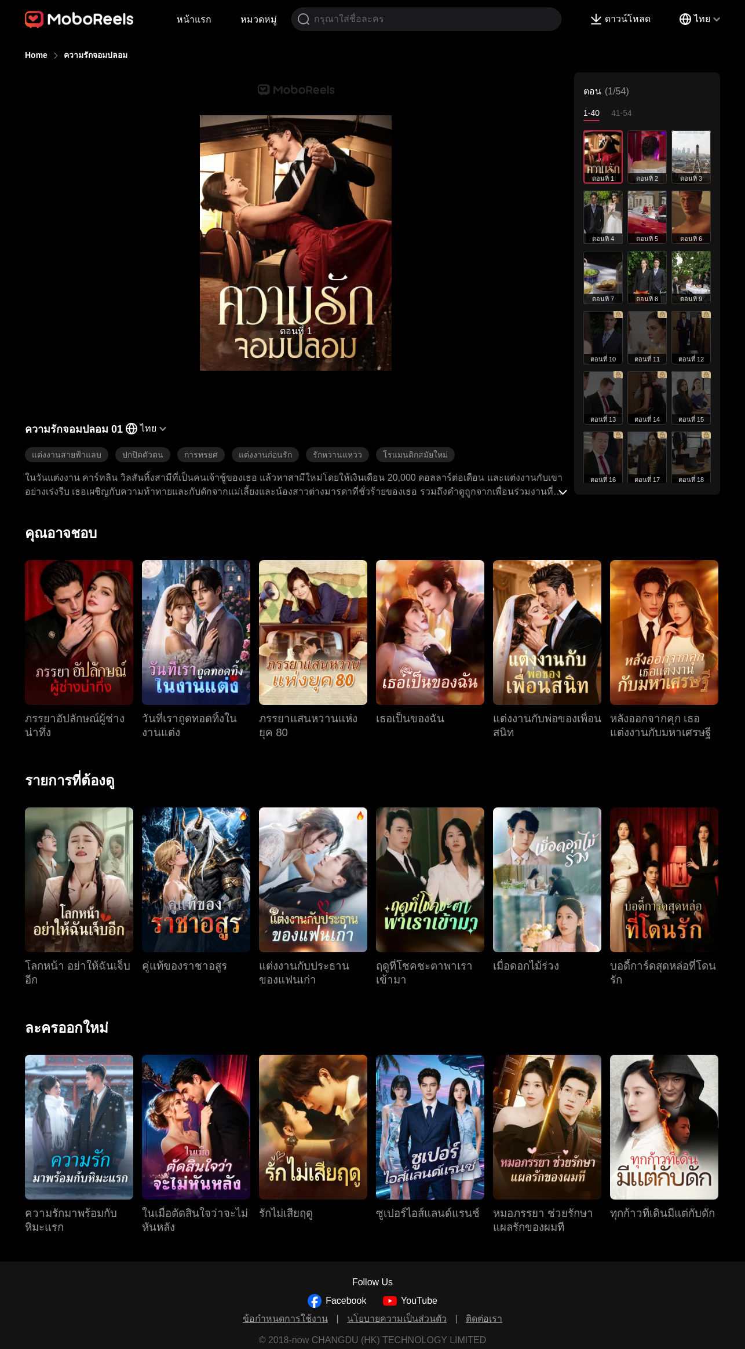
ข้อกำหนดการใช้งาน (285, 1319)
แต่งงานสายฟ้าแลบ (66, 454)
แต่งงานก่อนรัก (265, 454)
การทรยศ (201, 454)
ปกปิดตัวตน (142, 454)
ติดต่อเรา (484, 1319)
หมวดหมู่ (258, 19)
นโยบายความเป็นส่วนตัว (397, 1319)
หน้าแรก (194, 19)
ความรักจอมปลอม (95, 55)
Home (36, 55)
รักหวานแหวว (337, 454)
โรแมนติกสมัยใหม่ (415, 454)
